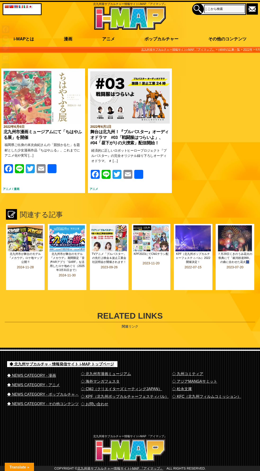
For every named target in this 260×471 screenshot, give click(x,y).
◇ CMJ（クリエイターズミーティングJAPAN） (121, 376)
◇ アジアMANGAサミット (194, 369)
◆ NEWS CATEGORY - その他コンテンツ (43, 391)
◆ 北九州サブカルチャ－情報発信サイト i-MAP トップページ (61, 352)
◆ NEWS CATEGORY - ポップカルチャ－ (43, 382)
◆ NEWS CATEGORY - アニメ (33, 372)
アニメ (7, 189)
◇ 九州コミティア (187, 361)
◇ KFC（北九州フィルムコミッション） (206, 384)
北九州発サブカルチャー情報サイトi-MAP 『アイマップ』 (120, 465)
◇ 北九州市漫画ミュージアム (106, 361)
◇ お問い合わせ (94, 392)
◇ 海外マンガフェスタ (100, 369)
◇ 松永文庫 (182, 376)
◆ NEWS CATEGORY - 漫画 (31, 363)
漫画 (16, 189)
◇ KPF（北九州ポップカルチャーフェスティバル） (125, 384)
